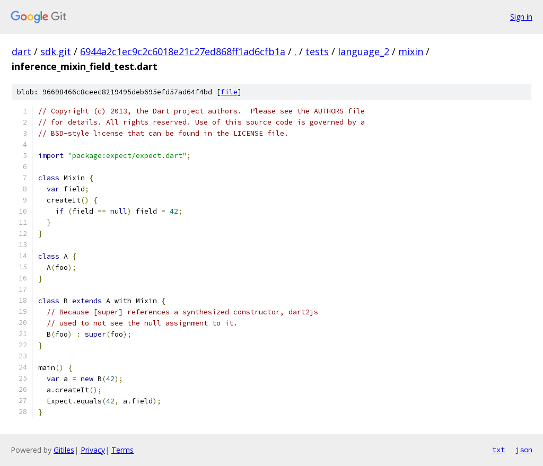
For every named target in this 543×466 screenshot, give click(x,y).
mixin (410, 51)
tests (317, 51)
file (229, 91)
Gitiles (64, 450)
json (523, 449)
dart (21, 51)
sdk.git (55, 51)
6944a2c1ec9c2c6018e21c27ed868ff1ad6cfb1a (182, 51)
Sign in (521, 17)
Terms (122, 450)
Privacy (93, 450)
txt (498, 449)
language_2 (363, 51)
